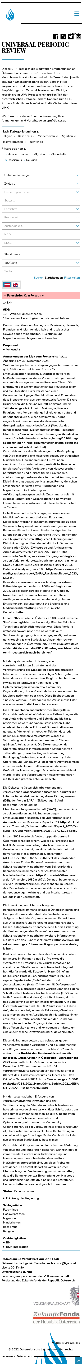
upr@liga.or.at (56, 120)
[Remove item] (6, 154)
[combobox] (41, 160)
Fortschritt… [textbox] (11, 209)
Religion (7, 136)
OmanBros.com (72, 1342)
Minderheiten (46, 136)
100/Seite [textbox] (10, 263)
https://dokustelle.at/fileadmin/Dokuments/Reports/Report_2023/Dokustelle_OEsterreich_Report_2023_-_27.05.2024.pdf (41, 826)
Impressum (8, 1356)
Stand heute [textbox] (12, 254)
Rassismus (25, 136)
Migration (67, 136)
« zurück (74, 34)
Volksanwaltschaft (56, 1276)
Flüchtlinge (36, 142)
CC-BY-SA (17, 1267)
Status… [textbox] (9, 200)
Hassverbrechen (12, 142)
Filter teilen (72, 278)
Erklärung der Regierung (22, 1198)
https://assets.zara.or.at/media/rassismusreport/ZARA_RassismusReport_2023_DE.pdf (41, 573)
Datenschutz (24, 1356)
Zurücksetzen (54, 278)
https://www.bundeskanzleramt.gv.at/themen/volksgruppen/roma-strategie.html (41, 944)
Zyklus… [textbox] (9, 184)
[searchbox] (41, 166)
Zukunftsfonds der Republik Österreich (48, 1280)
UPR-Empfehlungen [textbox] (17, 175)
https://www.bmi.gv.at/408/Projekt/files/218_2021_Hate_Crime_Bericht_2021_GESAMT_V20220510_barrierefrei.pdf (41, 1083)
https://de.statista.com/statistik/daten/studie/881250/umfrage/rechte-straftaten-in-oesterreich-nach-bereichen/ (41, 648)
